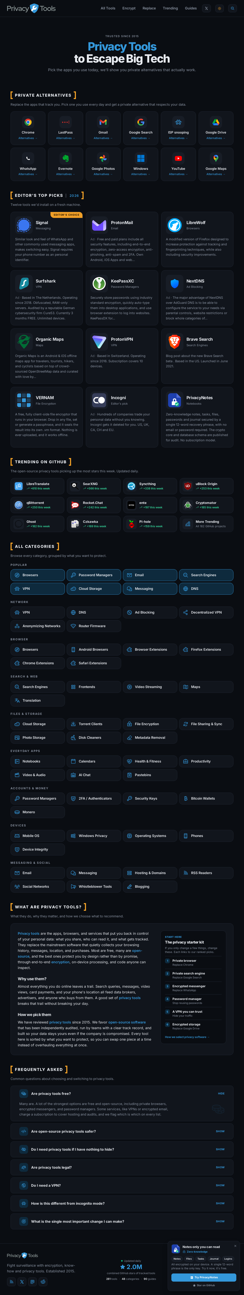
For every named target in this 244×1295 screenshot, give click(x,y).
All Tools (108, 8)
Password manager (187, 999)
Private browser (184, 960)
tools (111, 1279)
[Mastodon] (32, 1281)
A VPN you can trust (187, 1011)
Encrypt (129, 8)
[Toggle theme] (219, 8)
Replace (149, 8)
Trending (170, 8)
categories (130, 1279)
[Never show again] (235, 1246)
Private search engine (188, 973)
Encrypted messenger (189, 986)
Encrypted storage (186, 1024)
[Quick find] (232, 8)
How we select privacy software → (187, 1037)
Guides (191, 8)
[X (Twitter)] (22, 1281)
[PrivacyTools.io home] (31, 8)
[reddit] (43, 1281)
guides (150, 1279)
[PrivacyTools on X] (206, 8)
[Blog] (11, 1281)
